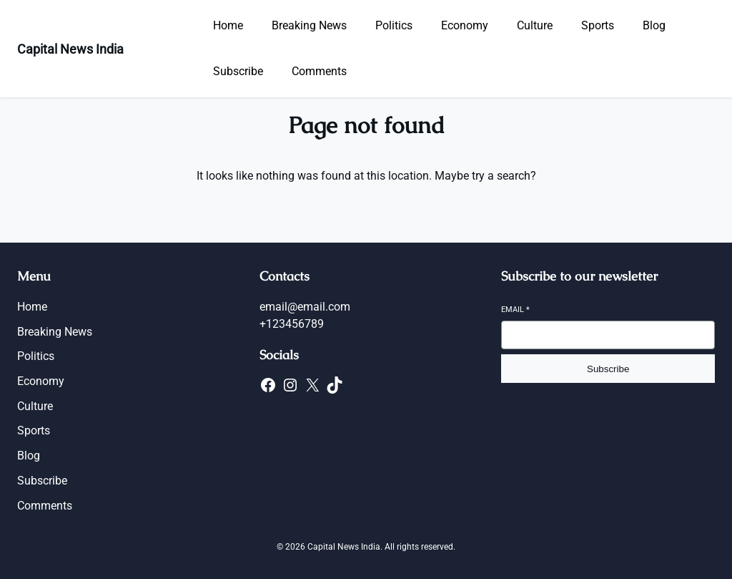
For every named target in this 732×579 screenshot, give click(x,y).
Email (515, 309)
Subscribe (608, 369)
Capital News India (70, 49)
